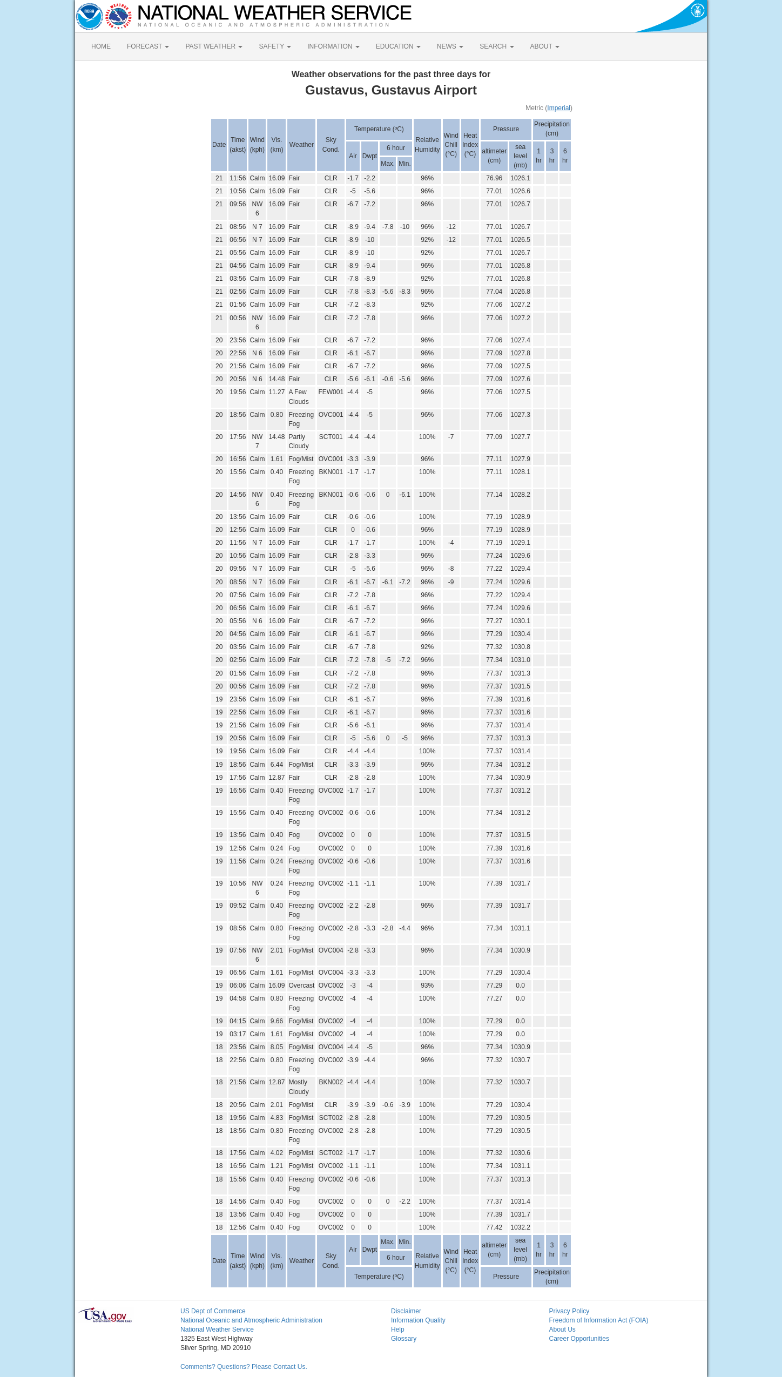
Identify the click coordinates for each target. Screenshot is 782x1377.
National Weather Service (217, 1329)
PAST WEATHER (213, 46)
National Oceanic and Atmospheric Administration (251, 1320)
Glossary (403, 1338)
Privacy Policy (569, 1311)
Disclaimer (406, 1311)
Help (398, 1329)
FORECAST (148, 46)
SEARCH (497, 46)
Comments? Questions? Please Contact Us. (243, 1367)
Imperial (558, 108)
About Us (562, 1329)
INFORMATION (333, 46)
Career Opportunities (579, 1338)
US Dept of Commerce (213, 1311)
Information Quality (418, 1320)
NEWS (450, 46)
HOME (101, 46)
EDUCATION (398, 46)
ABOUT (544, 46)
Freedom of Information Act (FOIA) (599, 1320)
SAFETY (275, 46)
